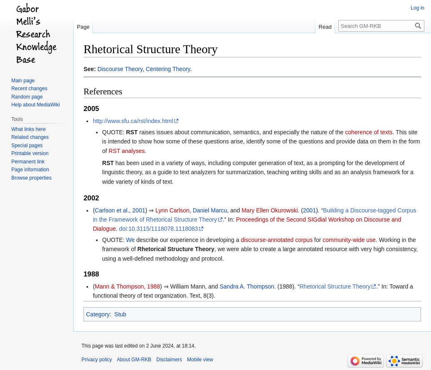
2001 (309, 210)
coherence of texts (368, 132)
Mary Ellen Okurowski (269, 210)
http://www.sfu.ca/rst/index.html (133, 121)
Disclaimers (169, 360)
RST (132, 132)
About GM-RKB (134, 360)
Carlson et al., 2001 (120, 210)
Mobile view (200, 360)
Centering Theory (168, 69)
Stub (120, 314)
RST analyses (126, 151)
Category (98, 314)
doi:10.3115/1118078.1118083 (158, 228)
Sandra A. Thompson (247, 286)
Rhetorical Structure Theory (176, 249)
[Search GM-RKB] (381, 26)
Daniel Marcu (210, 210)
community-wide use (349, 240)
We (130, 240)
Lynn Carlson (172, 210)
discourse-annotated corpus (277, 240)
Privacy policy (96, 360)
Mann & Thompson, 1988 (127, 286)
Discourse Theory (119, 69)
